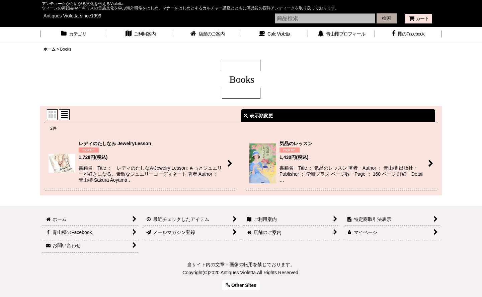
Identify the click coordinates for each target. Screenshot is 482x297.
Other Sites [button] (241, 285)
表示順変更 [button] (258, 115)
